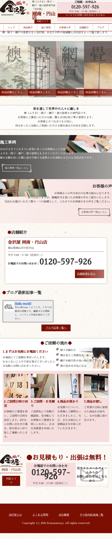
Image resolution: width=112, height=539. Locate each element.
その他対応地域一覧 (91, 520)
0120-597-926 (85, 9)
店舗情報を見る (86, 276)
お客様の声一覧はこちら (92, 214)
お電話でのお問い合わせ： (50, 264)
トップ (11, 33)
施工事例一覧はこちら (19, 168)
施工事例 (46, 33)
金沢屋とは (15, 520)
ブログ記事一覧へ (56, 333)
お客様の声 (65, 33)
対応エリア (11, 486)
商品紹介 (28, 33)
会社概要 (64, 520)
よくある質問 (40, 520)
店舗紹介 (84, 33)
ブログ (100, 33)
